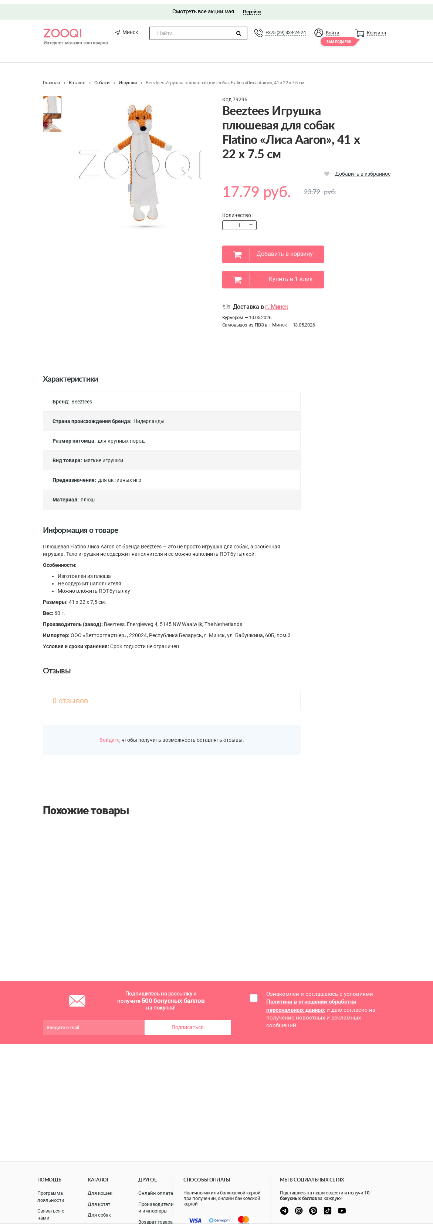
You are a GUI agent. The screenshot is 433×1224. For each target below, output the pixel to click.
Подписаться (188, 1024)
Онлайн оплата (155, 1193)
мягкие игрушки (103, 457)
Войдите (109, 736)
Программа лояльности (50, 1196)
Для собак (99, 1215)
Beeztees (81, 398)
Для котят (99, 1204)
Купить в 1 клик (273, 276)
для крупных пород (121, 437)
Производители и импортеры (156, 1207)
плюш (88, 496)
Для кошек (100, 1193)
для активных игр (119, 476)
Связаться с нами (50, 1214)
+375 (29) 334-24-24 (285, 28)
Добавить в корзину (273, 250)
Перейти (251, 8)
